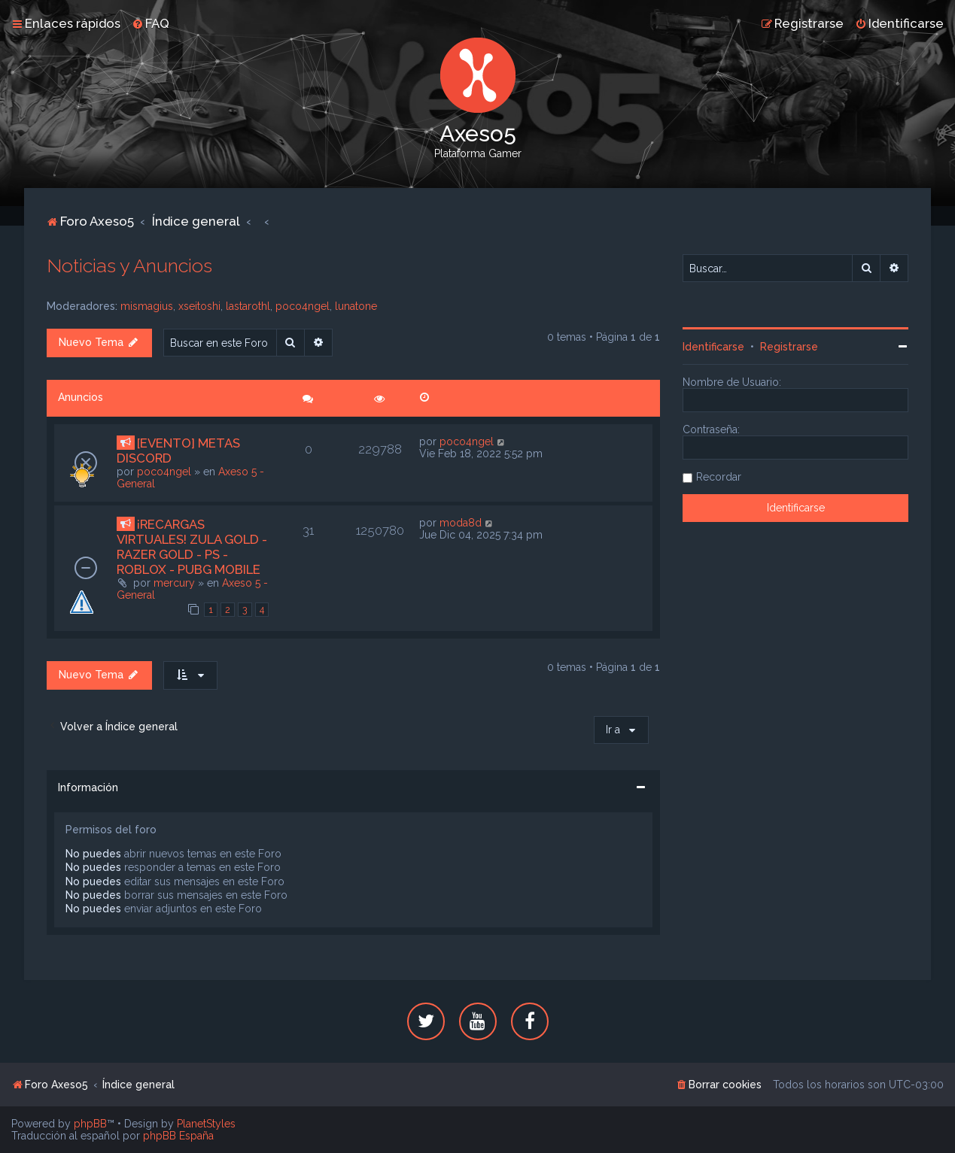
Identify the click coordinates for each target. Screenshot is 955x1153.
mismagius (146, 306)
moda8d (460, 523)
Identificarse (713, 347)
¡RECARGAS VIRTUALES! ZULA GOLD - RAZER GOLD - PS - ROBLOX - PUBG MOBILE (192, 547)
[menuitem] (150, 23)
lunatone (356, 306)
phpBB (90, 1124)
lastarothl (248, 306)
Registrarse (789, 347)
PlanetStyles (206, 1124)
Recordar (718, 477)
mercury (174, 583)
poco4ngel (302, 306)
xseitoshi (199, 306)
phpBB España (178, 1136)
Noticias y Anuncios (129, 265)
